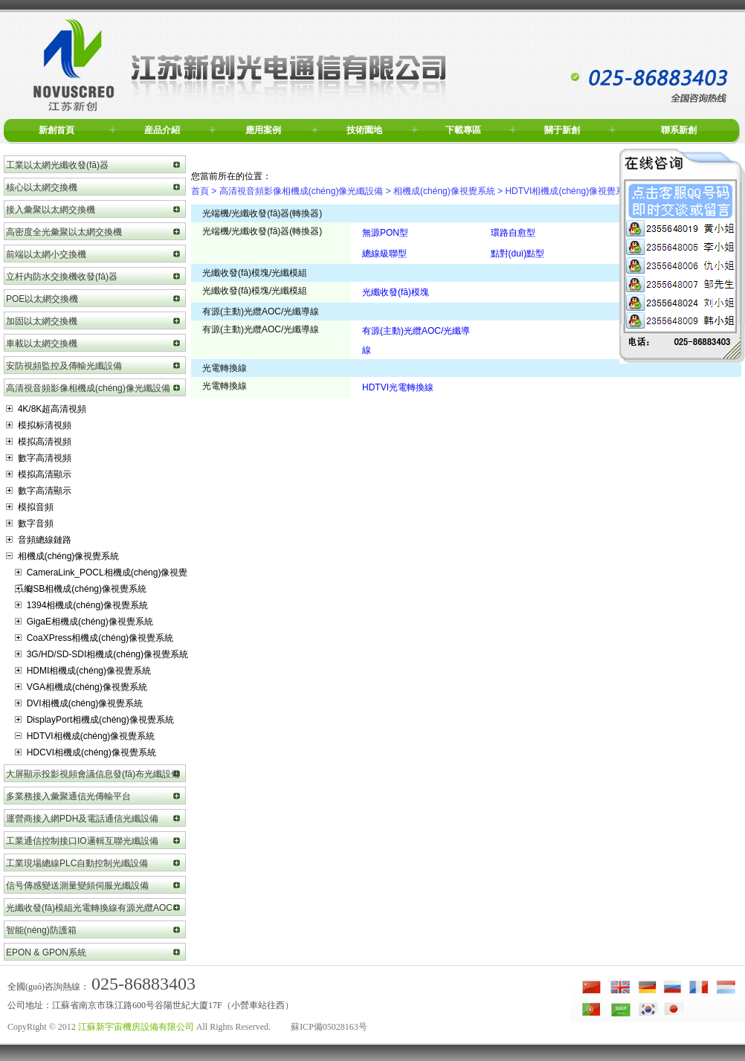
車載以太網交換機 (41, 343)
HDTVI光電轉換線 (397, 387)
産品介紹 (162, 130)
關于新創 (562, 130)
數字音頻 (30, 523)
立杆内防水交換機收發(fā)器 (61, 276)
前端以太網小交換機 (46, 254)
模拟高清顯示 (38, 474)
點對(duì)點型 (518, 253)
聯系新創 (679, 130)
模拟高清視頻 (38, 441)
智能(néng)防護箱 (41, 930)
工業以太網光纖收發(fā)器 (57, 165)
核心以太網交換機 (41, 187)
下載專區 (463, 130)
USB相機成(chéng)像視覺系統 (80, 589)
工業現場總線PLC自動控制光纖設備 (77, 863)
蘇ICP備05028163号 (329, 1027)
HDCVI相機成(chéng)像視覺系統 (85, 752)
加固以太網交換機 (41, 321)
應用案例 (263, 130)
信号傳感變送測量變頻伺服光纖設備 (77, 885)
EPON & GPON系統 (46, 952)
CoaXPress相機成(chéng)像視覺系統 (94, 638)
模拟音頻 (30, 507)
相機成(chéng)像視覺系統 (62, 556)
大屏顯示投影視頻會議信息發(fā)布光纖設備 (93, 774)
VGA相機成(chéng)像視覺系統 (81, 687)
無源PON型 (385, 233)
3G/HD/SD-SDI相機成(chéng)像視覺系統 (101, 654)
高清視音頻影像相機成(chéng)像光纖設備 (88, 388)
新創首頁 (56, 130)
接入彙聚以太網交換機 (50, 209)
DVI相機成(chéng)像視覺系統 (79, 703)
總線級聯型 (384, 253)
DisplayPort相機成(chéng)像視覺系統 (94, 720)
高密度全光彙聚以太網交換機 (64, 232)
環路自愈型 (513, 233)
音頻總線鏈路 (38, 540)
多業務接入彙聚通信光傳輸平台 (68, 796)
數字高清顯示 (38, 491)
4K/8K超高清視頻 (46, 409)
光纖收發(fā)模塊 (395, 292)
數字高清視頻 (38, 458)
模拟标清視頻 (38, 425)
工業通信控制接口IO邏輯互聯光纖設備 (82, 841)
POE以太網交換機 (42, 299)
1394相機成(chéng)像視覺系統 (81, 605)
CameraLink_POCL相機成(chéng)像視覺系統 (101, 574)
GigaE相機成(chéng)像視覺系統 (84, 621)
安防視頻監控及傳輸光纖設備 (64, 366)
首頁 (200, 191)
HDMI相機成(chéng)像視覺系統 (83, 670)
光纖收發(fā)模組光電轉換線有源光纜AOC (89, 908)
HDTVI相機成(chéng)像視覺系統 (85, 736)
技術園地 (364, 130)
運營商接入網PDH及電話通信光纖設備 (82, 818)
